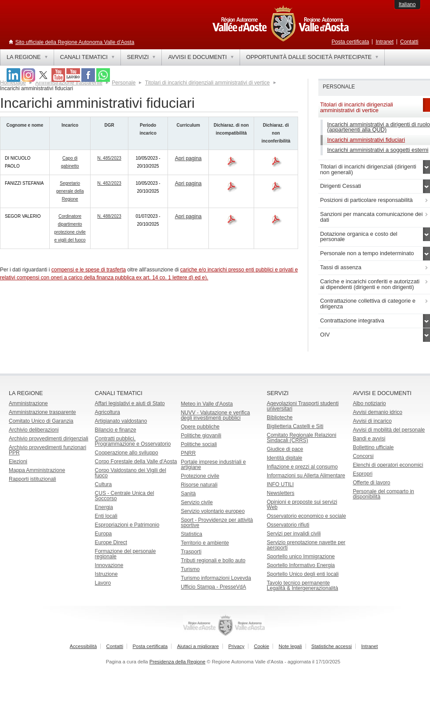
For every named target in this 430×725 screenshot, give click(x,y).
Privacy (236, 646)
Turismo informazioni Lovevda (216, 578)
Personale (123, 83)
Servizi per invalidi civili (294, 534)
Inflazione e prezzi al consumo (302, 467)
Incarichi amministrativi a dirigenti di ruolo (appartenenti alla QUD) (378, 127)
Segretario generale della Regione (70, 191)
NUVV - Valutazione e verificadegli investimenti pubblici (215, 415)
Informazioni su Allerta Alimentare (306, 475)
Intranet (384, 42)
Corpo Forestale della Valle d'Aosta (136, 461)
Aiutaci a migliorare (198, 646)
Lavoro (103, 583)
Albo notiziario (369, 403)
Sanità (188, 494)
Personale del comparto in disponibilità (383, 494)
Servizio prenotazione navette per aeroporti (306, 545)
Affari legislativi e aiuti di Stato (130, 403)
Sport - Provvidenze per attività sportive (217, 522)
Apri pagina (188, 158)
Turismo (190, 569)
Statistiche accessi (331, 646)
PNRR (188, 453)
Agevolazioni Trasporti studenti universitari (303, 406)
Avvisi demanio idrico (377, 412)
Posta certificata (350, 42)
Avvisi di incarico (372, 421)
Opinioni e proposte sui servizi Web (302, 504)
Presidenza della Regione (177, 661)
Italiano (407, 4)
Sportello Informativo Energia (301, 565)
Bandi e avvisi (369, 439)
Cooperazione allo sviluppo (126, 453)
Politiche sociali (199, 444)
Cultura (103, 484)
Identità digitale (284, 458)
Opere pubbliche (200, 427)
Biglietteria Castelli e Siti (295, 426)
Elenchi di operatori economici (388, 465)
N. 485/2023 (109, 158)
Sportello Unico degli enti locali (303, 574)
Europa (103, 534)
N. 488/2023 (109, 216)
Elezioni (18, 461)
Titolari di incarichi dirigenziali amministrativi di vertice (207, 83)
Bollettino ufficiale (373, 447)
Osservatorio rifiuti (288, 525)
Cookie (261, 646)
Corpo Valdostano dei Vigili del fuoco (130, 473)
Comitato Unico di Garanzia (41, 421)
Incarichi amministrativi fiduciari (366, 139)
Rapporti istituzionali (32, 479)
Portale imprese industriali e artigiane (213, 464)
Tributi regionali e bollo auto (213, 560)
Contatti (409, 42)
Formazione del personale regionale (125, 554)
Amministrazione (28, 403)
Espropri (362, 474)
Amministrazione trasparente (42, 412)
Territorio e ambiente (205, 543)
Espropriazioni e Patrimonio (127, 525)
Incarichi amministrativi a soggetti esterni (377, 149)
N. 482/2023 (109, 183)
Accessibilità (83, 646)
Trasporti (191, 552)
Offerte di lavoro (371, 483)
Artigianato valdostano (121, 421)
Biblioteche (280, 417)
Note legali (290, 646)
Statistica (191, 534)
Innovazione (109, 565)
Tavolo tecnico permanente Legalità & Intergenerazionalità (302, 585)
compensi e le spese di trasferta (88, 270)
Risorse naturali (199, 485)
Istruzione (106, 574)
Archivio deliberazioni (33, 430)
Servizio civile (197, 502)
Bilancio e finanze (115, 430)
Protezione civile (200, 476)
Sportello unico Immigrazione (301, 556)
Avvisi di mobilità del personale (389, 430)
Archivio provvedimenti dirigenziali (48, 439)
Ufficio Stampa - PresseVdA (213, 587)
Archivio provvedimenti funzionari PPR (47, 450)
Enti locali (106, 516)
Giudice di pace (285, 449)
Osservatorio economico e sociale (306, 516)
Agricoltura (107, 412)
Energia (104, 507)
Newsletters (281, 493)
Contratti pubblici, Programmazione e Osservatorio (133, 441)
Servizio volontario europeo (212, 511)
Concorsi (363, 456)
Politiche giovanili (201, 435)
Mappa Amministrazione (37, 470)
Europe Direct (111, 542)
